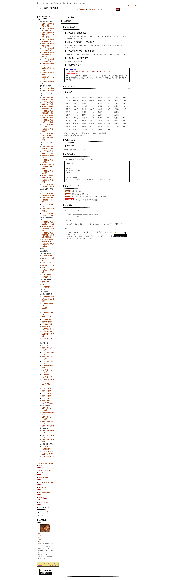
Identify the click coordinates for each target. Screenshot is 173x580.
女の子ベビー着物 (48, 88)
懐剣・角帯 (46, 282)
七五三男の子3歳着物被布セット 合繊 (48, 200)
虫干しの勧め (43, 477)
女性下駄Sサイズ (47, 451)
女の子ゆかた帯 (47, 377)
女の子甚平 (46, 374)
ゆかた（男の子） (45, 405)
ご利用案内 (81, 9)
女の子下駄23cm (47, 403)
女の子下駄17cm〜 (48, 391)
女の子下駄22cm (47, 401)
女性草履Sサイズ (47, 326)
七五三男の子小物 (45, 279)
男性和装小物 (44, 343)
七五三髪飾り (44, 251)
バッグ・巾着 (46, 263)
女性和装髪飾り (47, 322)
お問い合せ (91, 9)
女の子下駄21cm (47, 398)
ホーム (62, 17)
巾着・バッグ (46, 317)
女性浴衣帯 (46, 449)
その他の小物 (46, 277)
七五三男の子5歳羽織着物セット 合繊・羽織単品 (48, 235)
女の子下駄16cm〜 (48, 388)
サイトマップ (132, 5)
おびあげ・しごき (48, 265)
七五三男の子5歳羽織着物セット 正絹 (48, 228)
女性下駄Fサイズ (47, 454)
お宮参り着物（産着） (47, 21)
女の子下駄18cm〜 (48, 393)
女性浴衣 (45, 446)
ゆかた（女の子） (45, 345)
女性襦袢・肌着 (47, 324)
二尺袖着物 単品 (48, 296)
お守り (44, 284)
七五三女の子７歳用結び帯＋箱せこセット (48, 166)
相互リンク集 (43, 502)
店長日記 (42, 497)
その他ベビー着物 (45, 86)
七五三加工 (43, 289)
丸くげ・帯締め (47, 256)
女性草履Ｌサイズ (48, 331)
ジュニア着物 (44, 291)
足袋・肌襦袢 (46, 274)
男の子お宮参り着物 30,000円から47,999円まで (48, 35)
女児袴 (42, 248)
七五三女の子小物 (45, 253)
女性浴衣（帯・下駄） (47, 444)
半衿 (43, 267)
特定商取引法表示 (45, 492)
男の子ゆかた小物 (48, 426)
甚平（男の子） (45, 428)
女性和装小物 (46, 319)
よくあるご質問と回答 (46, 482)
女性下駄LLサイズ (48, 456)
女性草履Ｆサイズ (48, 329)
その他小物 (46, 287)
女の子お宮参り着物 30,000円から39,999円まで (48, 54)
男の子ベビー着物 (48, 91)
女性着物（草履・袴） (47, 294)
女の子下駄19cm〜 (48, 396)
